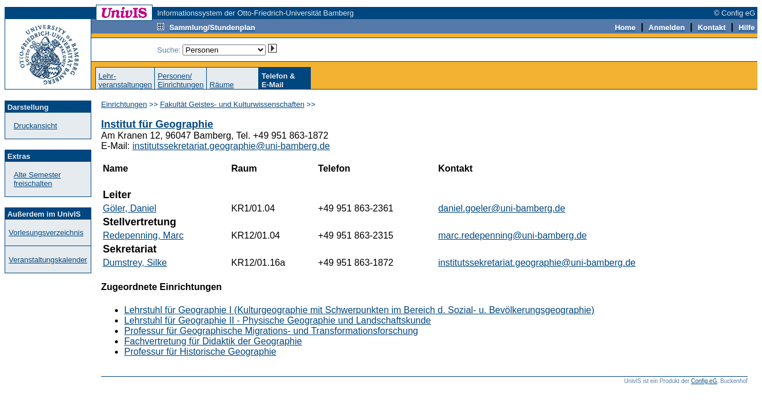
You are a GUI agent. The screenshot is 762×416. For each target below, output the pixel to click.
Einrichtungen (124, 104)
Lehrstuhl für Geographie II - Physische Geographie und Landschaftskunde (277, 320)
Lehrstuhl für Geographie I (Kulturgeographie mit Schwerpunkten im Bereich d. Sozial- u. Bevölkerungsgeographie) (359, 310)
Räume (222, 84)
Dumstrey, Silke (135, 263)
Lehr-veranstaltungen (125, 80)
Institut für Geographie (157, 124)
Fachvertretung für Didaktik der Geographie (213, 341)
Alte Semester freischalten (37, 179)
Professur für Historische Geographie (200, 351)
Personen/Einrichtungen (181, 80)
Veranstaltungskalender (48, 259)
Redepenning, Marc (143, 235)
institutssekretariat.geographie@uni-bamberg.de (231, 146)
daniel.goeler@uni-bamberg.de (501, 208)
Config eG (704, 381)
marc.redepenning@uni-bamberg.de (512, 235)
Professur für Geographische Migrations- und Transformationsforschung (271, 331)
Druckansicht (35, 125)
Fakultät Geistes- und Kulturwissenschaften (232, 104)
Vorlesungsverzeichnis (46, 232)
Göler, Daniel (130, 208)
